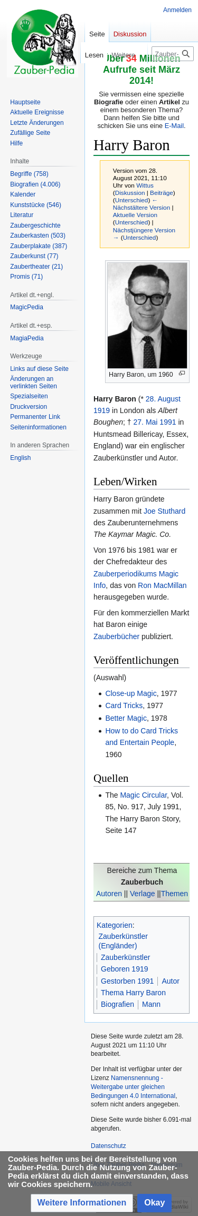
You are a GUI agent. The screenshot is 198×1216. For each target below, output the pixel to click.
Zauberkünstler (125, 957)
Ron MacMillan (162, 585)
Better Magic (126, 718)
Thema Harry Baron (133, 992)
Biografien (117, 1004)
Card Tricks (124, 705)
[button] (82, 1203)
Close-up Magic (130, 693)
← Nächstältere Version (141, 204)
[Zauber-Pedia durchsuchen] (173, 53)
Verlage (142, 893)
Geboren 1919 (124, 969)
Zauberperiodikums (125, 574)
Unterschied (131, 200)
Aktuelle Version (135, 214)
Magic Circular (143, 795)
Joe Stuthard (164, 511)
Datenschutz (108, 1146)
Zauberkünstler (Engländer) (123, 941)
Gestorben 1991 (127, 981)
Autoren (109, 893)
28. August (163, 399)
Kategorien (115, 925)
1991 (167, 422)
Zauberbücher (116, 636)
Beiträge (161, 192)
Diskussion (130, 192)
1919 (101, 410)
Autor (170, 981)
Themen (174, 893)
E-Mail (174, 126)
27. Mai (146, 422)
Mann (151, 1004)
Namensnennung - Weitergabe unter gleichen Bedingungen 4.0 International (133, 1087)
